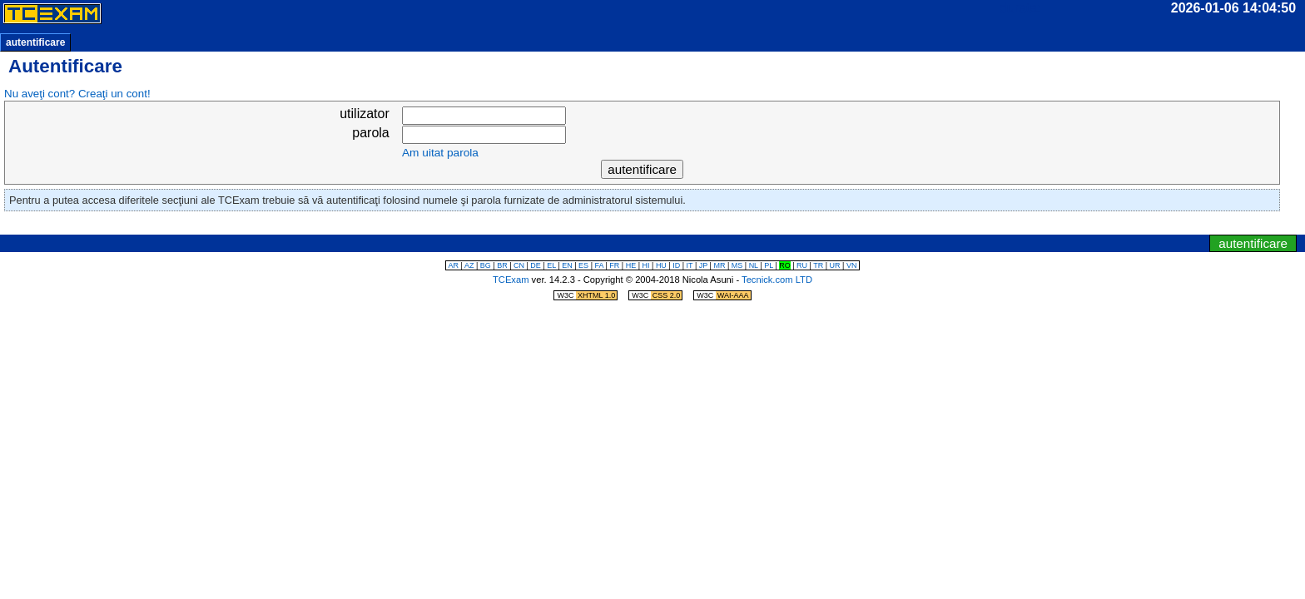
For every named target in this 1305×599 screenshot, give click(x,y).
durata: (1020, 8)
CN (519, 265)
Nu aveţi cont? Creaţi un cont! (77, 93)
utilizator (365, 113)
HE (631, 265)
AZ (469, 265)
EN (567, 265)
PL (768, 265)
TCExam (511, 280)
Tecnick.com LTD (777, 280)
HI (646, 265)
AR (454, 265)
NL (753, 265)
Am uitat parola (440, 152)
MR (719, 265)
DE (535, 265)
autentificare (35, 42)
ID (676, 265)
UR (835, 265)
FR (614, 265)
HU (661, 265)
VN (851, 265)
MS (737, 265)
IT (690, 265)
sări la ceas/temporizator (623, 225)
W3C (587, 295)
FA (598, 265)
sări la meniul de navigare (680, 225)
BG (485, 265)
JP (703, 265)
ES (583, 265)
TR (818, 265)
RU (801, 265)
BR (502, 265)
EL (551, 265)
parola (370, 133)
